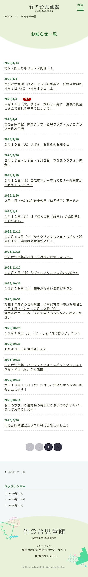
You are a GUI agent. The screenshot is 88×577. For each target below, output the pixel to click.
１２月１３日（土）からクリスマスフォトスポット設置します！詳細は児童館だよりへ (43, 238)
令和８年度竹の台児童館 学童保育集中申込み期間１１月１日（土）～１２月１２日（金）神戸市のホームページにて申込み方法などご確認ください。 (43, 310)
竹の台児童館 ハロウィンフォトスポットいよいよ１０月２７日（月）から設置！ (43, 367)
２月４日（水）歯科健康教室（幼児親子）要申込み (41, 200)
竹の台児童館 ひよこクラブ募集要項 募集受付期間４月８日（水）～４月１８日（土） (43, 86)
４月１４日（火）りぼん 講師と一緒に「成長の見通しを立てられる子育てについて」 (43, 106)
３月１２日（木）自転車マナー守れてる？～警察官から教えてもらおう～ (43, 182)
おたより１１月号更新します (25, 349)
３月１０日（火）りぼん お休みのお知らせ (36, 144)
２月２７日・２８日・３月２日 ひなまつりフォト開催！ (43, 162)
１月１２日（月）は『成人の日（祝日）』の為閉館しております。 (42, 218)
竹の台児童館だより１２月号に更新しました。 (38, 257)
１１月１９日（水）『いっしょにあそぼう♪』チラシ (42, 333)
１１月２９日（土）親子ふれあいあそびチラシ (38, 288)
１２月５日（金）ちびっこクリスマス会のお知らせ (41, 272)
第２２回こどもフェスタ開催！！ (28, 68)
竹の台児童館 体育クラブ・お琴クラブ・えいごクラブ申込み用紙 (43, 126)
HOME (8, 16)
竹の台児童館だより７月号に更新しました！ (36, 425)
